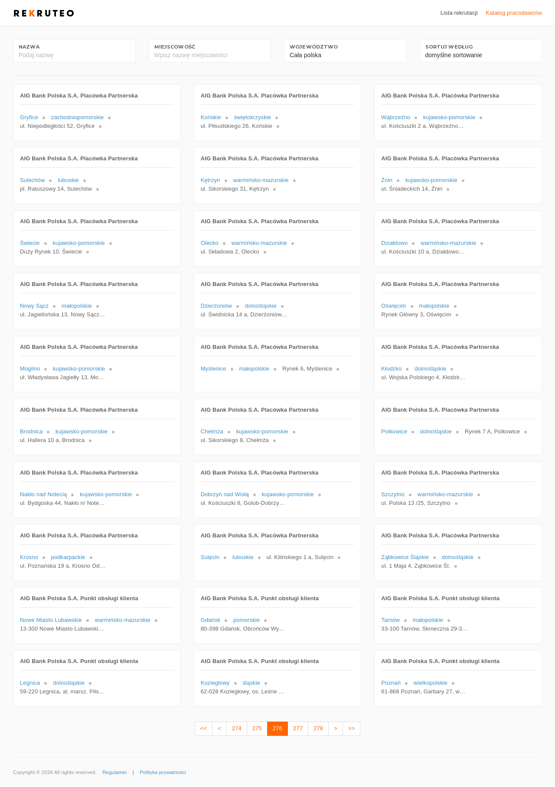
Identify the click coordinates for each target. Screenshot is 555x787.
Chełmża (212, 431)
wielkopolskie (430, 683)
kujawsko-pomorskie (449, 117)
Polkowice (394, 431)
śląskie (251, 683)
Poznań (391, 683)
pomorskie (246, 620)
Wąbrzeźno (395, 117)
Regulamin (114, 772)
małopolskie (77, 305)
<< (203, 728)
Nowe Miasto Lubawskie (51, 620)
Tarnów (390, 620)
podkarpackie (68, 557)
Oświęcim (393, 305)
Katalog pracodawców (514, 13)
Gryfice (29, 117)
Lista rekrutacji (459, 13)
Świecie (30, 243)
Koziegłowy (215, 683)
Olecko (210, 243)
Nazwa (29, 47)
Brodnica (31, 431)
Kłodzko (391, 368)
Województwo (314, 47)
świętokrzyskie (252, 117)
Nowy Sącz (34, 305)
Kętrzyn (210, 180)
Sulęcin (210, 557)
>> (351, 728)
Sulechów (32, 180)
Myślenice (213, 368)
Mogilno (30, 368)
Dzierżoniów (216, 305)
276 (277, 728)
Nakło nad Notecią (43, 494)
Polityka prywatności (163, 772)
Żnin (386, 180)
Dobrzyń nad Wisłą (225, 494)
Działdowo (394, 243)
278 (318, 728)
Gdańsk (211, 620)
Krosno (29, 557)
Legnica (30, 683)
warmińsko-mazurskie (260, 180)
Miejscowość (174, 47)
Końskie (211, 117)
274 (237, 728)
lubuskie (68, 180)
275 (257, 728)
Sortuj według (449, 47)
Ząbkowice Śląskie (405, 557)
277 (298, 728)
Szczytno (393, 494)
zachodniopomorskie (77, 117)
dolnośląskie (261, 305)
